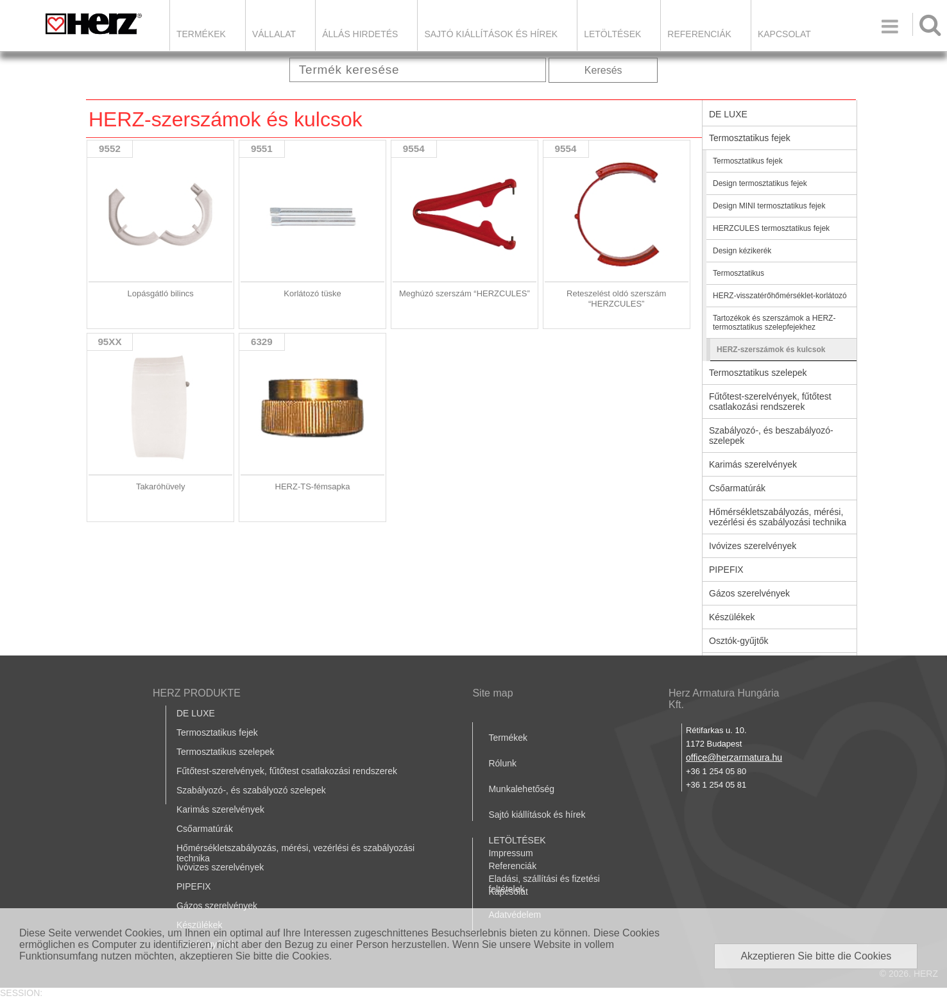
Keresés (603, 70)
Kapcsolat (784, 34)
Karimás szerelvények (753, 464)
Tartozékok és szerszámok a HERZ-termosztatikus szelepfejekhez (774, 323)
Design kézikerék (742, 250)
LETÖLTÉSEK (612, 34)
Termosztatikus (738, 273)
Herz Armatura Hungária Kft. (724, 699)
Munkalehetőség (521, 789)
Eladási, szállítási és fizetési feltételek (544, 884)
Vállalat (274, 34)
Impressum (510, 853)
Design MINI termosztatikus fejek (769, 205)
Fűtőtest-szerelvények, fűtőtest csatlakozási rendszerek (770, 401)
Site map (492, 693)
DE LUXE (728, 114)
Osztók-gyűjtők (739, 641)
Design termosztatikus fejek (760, 183)
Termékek (201, 34)
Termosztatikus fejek (749, 138)
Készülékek (732, 617)
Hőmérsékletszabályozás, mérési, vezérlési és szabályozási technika (777, 517)
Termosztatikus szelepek (758, 373)
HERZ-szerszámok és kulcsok (771, 349)
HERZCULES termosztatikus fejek (771, 228)
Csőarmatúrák (737, 488)
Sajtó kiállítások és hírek (491, 34)
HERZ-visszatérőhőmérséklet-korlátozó (780, 295)
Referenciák (699, 34)
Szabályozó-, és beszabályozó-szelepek (771, 435)
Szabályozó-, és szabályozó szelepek (251, 790)
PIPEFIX (726, 569)
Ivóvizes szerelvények (752, 546)
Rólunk (502, 763)
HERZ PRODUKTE (197, 693)
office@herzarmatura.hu (734, 757)
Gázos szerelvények (749, 593)
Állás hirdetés (360, 34)
